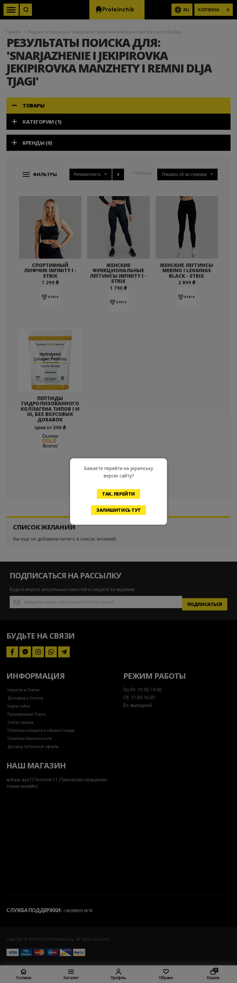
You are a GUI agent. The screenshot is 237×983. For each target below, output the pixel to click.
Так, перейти (118, 494)
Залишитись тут (118, 510)
